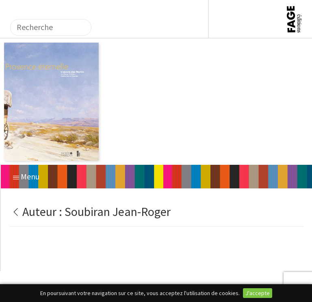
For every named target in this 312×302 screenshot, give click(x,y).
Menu (26, 176)
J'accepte (257, 293)
